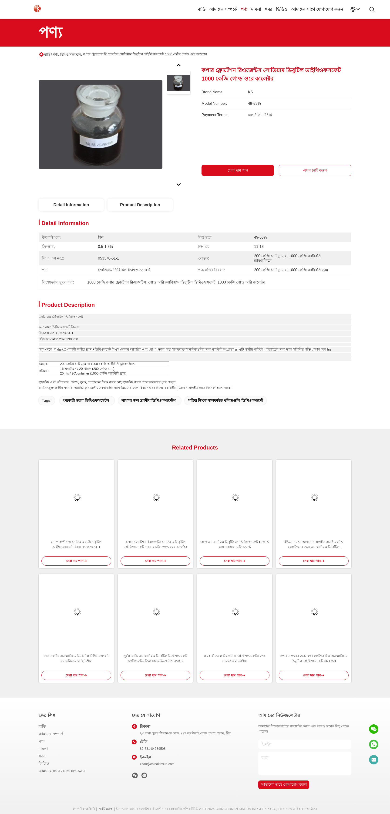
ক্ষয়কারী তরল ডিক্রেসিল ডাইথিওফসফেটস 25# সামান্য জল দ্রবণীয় (234, 658)
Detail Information (71, 205)
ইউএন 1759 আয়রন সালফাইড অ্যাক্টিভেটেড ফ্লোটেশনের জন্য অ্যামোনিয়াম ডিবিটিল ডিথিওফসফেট (314, 545)
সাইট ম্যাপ (105, 809)
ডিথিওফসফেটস (70, 54)
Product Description (140, 205)
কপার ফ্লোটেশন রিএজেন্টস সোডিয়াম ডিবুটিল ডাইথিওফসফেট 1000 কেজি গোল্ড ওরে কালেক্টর (155, 544)
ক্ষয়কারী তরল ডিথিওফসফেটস (86, 400)
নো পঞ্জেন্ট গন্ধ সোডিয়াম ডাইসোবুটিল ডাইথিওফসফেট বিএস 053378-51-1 (76, 544)
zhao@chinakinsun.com (157, 764)
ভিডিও (281, 9)
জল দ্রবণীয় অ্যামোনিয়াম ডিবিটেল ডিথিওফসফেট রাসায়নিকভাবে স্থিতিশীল (76, 658)
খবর (268, 9)
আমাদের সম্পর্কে (223, 9)
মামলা (256, 9)
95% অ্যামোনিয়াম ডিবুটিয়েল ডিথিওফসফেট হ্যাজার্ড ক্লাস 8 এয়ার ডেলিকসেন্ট (234, 544)
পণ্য (244, 9)
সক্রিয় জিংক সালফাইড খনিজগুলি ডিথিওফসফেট (225, 400)
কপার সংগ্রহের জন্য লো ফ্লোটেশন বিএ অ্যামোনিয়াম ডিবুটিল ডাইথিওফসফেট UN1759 (313, 658)
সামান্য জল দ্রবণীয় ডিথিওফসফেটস (148, 400)
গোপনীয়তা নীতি (84, 809)
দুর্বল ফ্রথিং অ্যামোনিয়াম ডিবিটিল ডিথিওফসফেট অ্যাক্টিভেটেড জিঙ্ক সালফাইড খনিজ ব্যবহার (155, 658)
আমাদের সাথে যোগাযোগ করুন (317, 9)
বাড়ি (201, 9)
